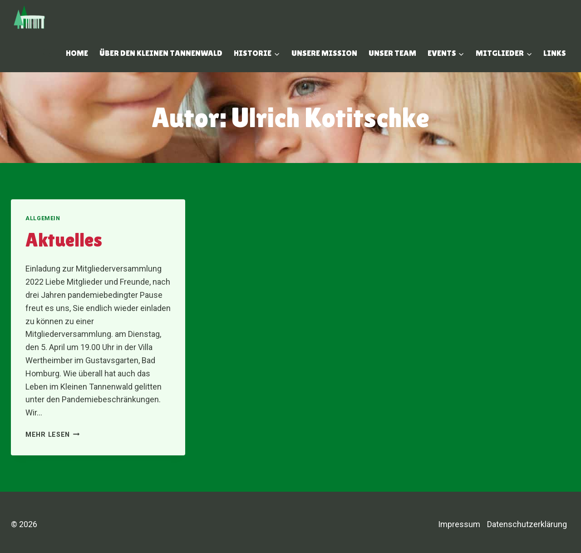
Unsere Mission (324, 53)
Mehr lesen (52, 435)
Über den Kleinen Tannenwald (160, 53)
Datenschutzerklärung (527, 524)
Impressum (459, 524)
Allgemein (42, 218)
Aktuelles (63, 240)
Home (77, 53)
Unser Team (392, 53)
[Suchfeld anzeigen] (47, 53)
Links (554, 53)
